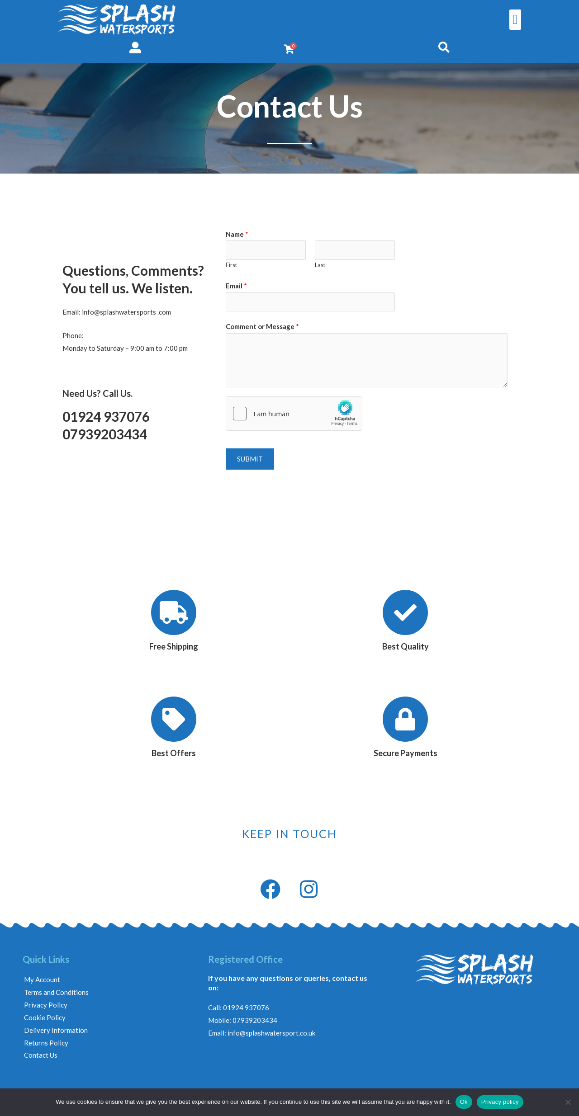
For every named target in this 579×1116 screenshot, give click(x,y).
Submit (250, 459)
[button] (515, 19)
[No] (567, 1102)
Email (236, 286)
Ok (464, 1101)
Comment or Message (262, 326)
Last (320, 264)
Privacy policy (500, 1101)
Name (237, 234)
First (231, 264)
